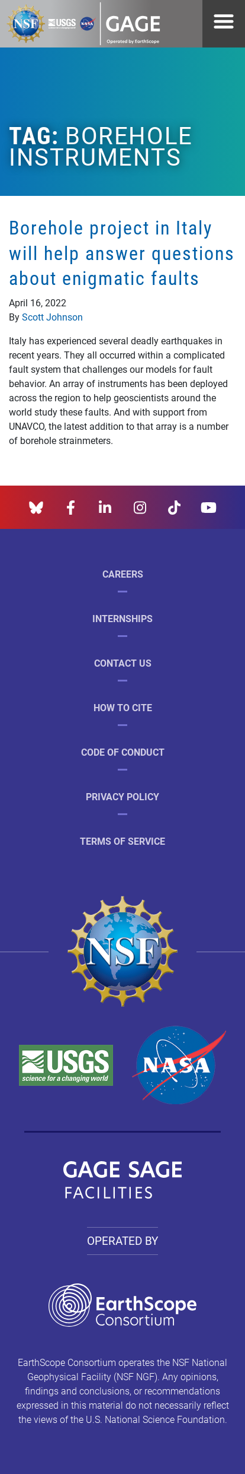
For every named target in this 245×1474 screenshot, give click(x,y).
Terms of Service (122, 841)
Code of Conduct (123, 752)
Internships (122, 618)
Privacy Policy (122, 796)
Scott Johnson (52, 316)
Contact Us (122, 663)
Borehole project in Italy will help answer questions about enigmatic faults (122, 252)
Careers (122, 574)
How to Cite (123, 707)
